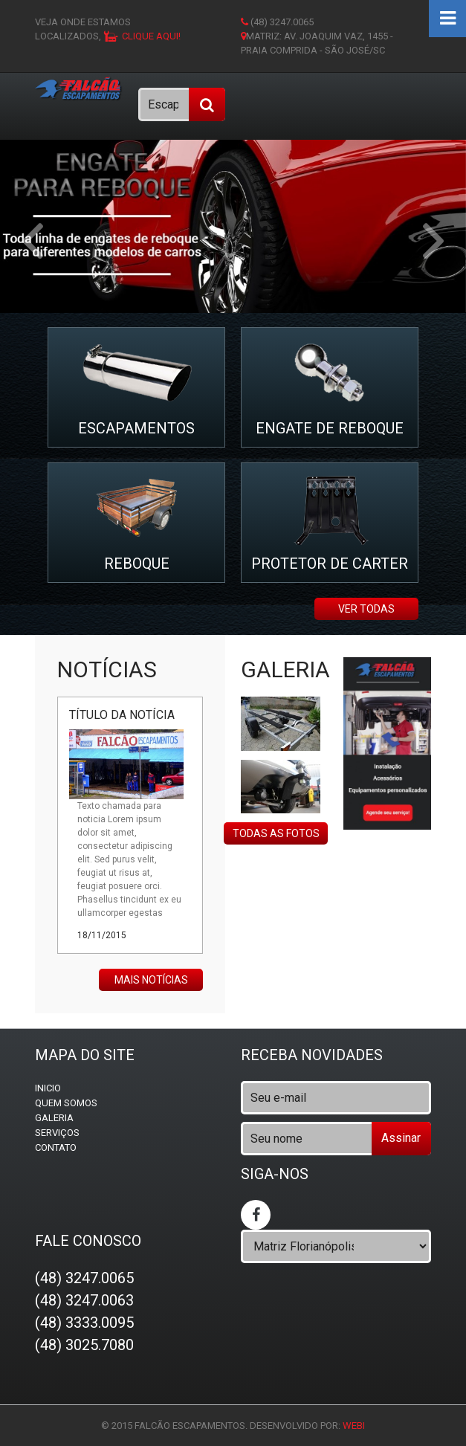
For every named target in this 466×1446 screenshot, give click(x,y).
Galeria (54, 1117)
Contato (56, 1147)
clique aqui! (151, 36)
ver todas (366, 609)
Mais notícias (151, 980)
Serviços (57, 1132)
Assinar (401, 1138)
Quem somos (66, 1102)
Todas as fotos (276, 833)
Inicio (48, 1088)
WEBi (354, 1425)
